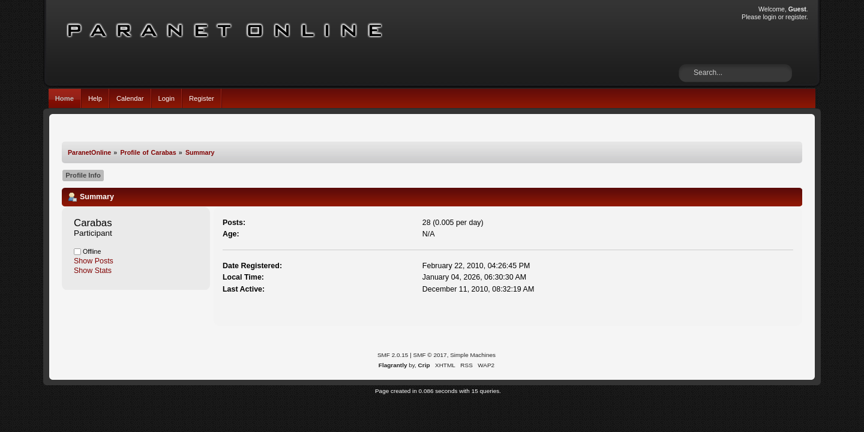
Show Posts (93, 261)
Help (95, 98)
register (795, 16)
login (769, 16)
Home (64, 98)
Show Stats (93, 270)
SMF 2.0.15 (393, 355)
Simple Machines (473, 355)
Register (201, 98)
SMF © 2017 (430, 355)
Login (166, 98)
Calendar (130, 98)
